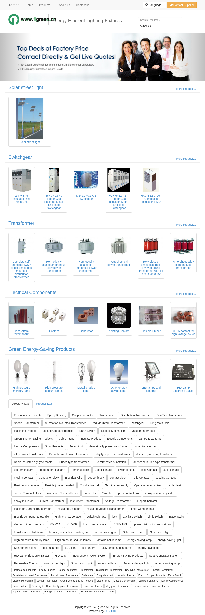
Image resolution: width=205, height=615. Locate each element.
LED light (70, 547)
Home (29, 5)
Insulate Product (90, 438)
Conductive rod (89, 485)
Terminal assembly (116, 485)
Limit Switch (155, 516)
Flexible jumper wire (26, 485)
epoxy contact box (128, 493)
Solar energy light (25, 547)
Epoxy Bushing (56, 415)
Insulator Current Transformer (32, 508)
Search (145, 26)
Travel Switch (177, 516)
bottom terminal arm (52, 469)
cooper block (96, 477)
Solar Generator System (164, 555)
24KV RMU (121, 524)
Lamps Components (26, 446)
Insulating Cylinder (68, 508)
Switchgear (20, 157)
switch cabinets (96, 516)
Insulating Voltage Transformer (105, 508)
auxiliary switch (132, 516)
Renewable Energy (26, 563)
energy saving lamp (139, 540)
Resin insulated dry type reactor (33, 462)
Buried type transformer (74, 462)
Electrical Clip (73, 477)
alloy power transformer (28, 454)
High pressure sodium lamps (73, 540)
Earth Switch (87, 430)
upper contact (103, 469)
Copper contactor (82, 415)
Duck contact (171, 469)
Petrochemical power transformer (69, 454)
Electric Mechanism (113, 430)
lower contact (126, 469)
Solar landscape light (136, 563)
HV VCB (72, 524)
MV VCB (55, 524)
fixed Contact (149, 469)
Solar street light (25, 87)
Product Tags (44, 403)
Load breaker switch (95, 524)
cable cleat (174, 485)
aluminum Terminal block (62, 493)
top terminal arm (24, 469)
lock (114, 516)
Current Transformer (51, 501)
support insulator (146, 501)
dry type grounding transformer (155, 454)
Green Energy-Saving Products (41, 349)
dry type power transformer (113, 454)
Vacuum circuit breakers (29, 524)
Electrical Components (32, 292)
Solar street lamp (133, 532)
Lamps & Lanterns (150, 438)
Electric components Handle (31, 516)
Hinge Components (142, 508)
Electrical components (27, 415)
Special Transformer (26, 423)
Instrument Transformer (84, 501)
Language (154, 5)
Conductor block (49, 477)
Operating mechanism (148, 485)
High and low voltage (68, 516)
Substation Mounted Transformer (65, 423)
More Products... (186, 88)
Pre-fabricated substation (110, 462)
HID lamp (60, 555)
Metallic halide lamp (109, 540)
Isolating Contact (165, 477)
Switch (106, 493)
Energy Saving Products (128, 555)
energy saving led (148, 547)
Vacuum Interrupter (143, 430)
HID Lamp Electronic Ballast (31, 555)
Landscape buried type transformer (153, 462)
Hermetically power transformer (108, 446)
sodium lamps (50, 547)
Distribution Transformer (136, 415)
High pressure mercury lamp (31, 540)
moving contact (23, 477)
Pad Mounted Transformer (108, 423)
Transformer (21, 223)
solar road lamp (108, 563)
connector (90, 493)
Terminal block (80, 469)
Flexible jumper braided (59, 485)
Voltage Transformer (117, 501)
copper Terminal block (27, 493)
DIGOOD (110, 611)
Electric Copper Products (57, 430)
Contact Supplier (182, 5)
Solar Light (76, 446)
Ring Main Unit (159, 423)
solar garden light (54, 563)
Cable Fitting (67, 438)
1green (14, 5)
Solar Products (54, 446)
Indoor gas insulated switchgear (69, 532)
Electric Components (120, 438)
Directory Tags (20, 403)
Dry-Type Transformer (170, 415)
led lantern (88, 547)
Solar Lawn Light (81, 563)
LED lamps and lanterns (116, 547)
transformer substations (28, 532)
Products (46, 5)
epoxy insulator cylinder (159, 493)
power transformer (145, 446)
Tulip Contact (140, 477)
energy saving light (169, 540)
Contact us (82, 5)
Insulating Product (25, 430)
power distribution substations (152, 524)
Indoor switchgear (106, 532)
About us (64, 5)
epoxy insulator (23, 501)
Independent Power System (89, 555)
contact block (118, 477)
